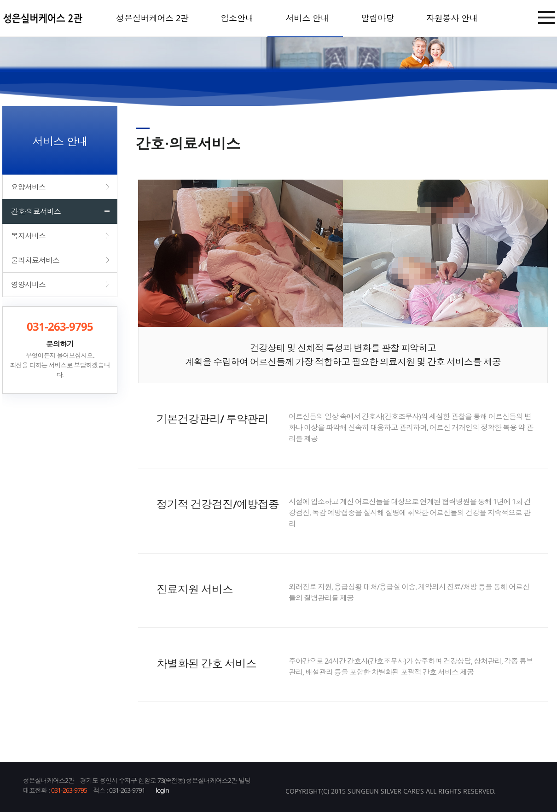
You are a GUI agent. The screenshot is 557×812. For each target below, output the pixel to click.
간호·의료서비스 (36, 211)
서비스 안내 (307, 17)
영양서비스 (28, 285)
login (162, 790)
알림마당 (377, 17)
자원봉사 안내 (452, 17)
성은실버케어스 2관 (152, 17)
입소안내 (236, 17)
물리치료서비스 (35, 260)
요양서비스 (28, 187)
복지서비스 (28, 236)
